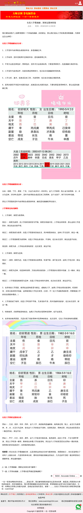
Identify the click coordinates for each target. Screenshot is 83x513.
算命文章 (53, 8)
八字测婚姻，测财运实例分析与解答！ (22, 467)
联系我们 (20, 494)
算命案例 (37, 8)
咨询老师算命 (31, 494)
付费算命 (45, 8)
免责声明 (41, 498)
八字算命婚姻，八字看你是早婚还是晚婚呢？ (25, 471)
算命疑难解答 (76, 494)
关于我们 (12, 494)
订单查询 (40, 494)
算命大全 (29, 8)
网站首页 (4, 494)
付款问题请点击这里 (62, 494)
